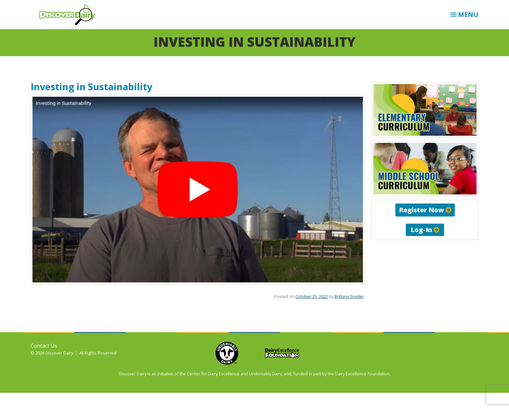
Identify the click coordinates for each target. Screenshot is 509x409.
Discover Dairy (69, 14)
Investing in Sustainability (91, 86)
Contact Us (44, 345)
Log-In (425, 229)
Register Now (425, 209)
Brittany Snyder (349, 296)
